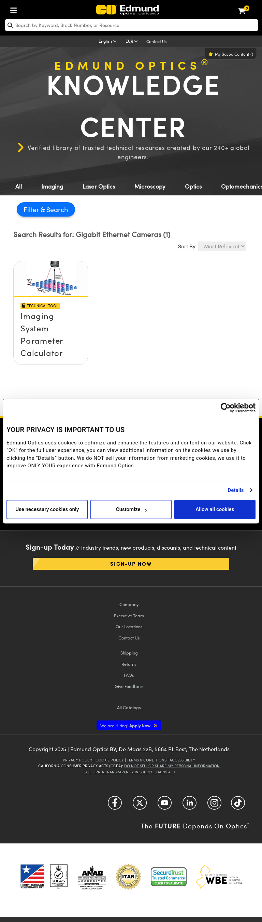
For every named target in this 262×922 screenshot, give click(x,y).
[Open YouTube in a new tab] (164, 805)
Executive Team (129, 615)
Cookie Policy (110, 759)
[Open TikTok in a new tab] (238, 805)
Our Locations (129, 626)
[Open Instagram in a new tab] (214, 805)
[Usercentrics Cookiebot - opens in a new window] (226, 408)
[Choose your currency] (133, 41)
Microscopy (149, 186)
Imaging (52, 186)
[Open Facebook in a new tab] (115, 805)
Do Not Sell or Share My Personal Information (172, 765)
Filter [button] (32, 209)
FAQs (129, 675)
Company (129, 604)
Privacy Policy (77, 759)
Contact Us (156, 41)
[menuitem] (15, 9)
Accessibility (182, 759)
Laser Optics (99, 186)
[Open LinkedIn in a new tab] (189, 805)
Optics (193, 186)
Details (236, 490)
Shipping (129, 653)
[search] (131, 25)
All (18, 186)
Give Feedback (129, 686)
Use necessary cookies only (47, 509)
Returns (128, 664)
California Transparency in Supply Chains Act (129, 771)
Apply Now (125, 725)
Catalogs (129, 707)
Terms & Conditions (146, 759)
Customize (131, 509)
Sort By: (187, 246)
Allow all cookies (214, 509)
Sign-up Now (131, 563)
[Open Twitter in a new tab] (139, 805)
